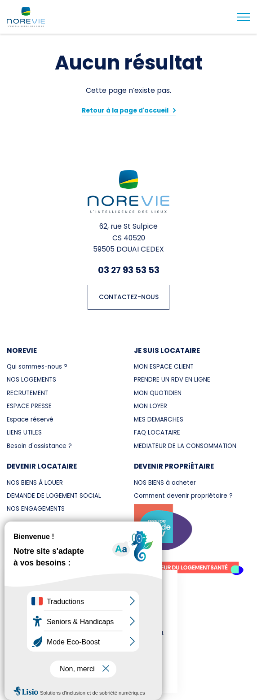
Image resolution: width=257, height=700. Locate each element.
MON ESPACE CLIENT (164, 366)
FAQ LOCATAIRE (157, 432)
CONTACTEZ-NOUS (129, 297)
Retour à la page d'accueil (125, 110)
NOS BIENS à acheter (165, 482)
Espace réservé (30, 419)
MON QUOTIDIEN (158, 393)
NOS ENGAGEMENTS (36, 508)
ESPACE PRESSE (29, 406)
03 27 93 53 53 (129, 270)
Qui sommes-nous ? (37, 366)
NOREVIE (22, 350)
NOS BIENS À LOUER (35, 482)
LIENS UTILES (24, 432)
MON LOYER (150, 406)
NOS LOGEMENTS (31, 379)
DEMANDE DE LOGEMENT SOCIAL (54, 495)
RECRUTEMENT (28, 393)
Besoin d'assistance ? (39, 446)
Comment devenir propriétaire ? (183, 495)
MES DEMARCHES (158, 419)
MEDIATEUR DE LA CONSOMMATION (185, 446)
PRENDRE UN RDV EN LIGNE (172, 379)
